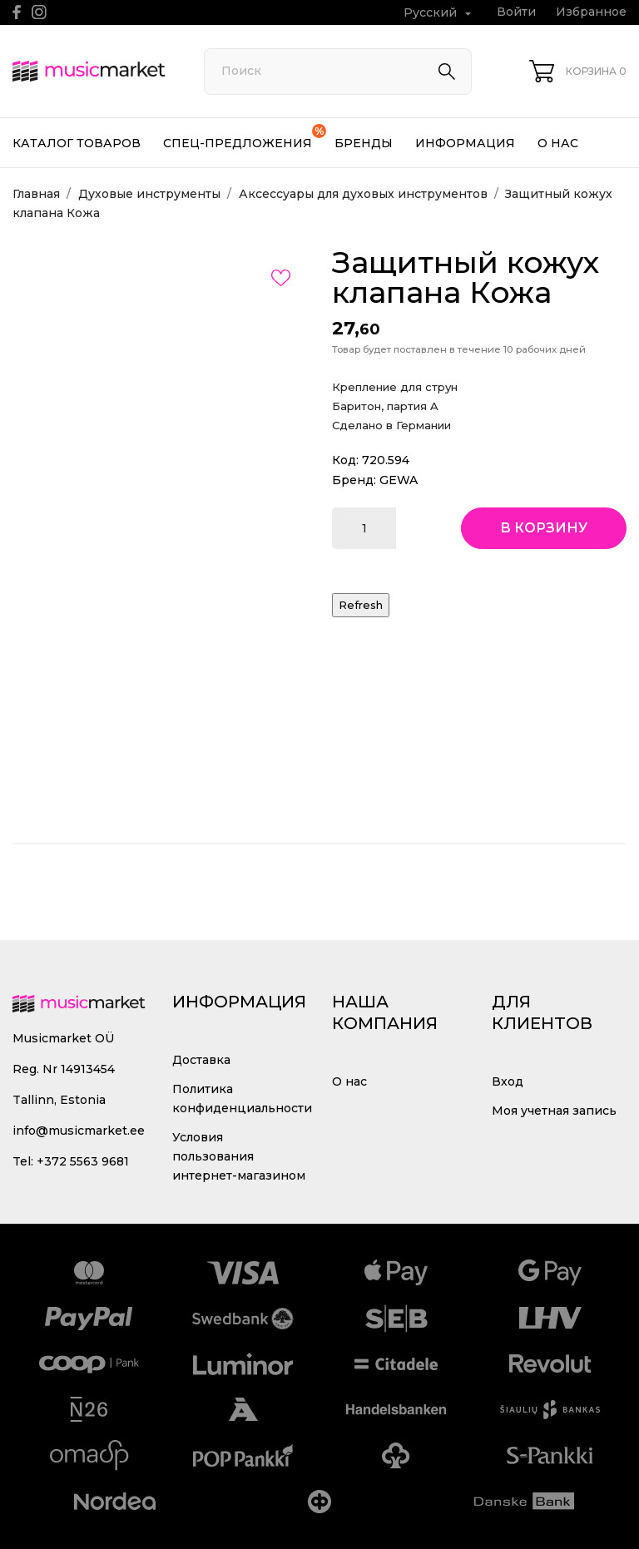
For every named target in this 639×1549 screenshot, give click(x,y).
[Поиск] (338, 71)
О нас (557, 143)
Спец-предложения (244, 137)
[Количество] (364, 528)
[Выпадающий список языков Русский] (439, 12)
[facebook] (17, 12)
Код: (345, 460)
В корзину (543, 528)
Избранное (591, 11)
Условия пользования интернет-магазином (238, 1156)
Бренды (363, 143)
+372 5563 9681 (83, 1161)
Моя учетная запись (554, 1110)
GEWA (398, 480)
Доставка (201, 1059)
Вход (507, 1081)
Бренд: (354, 480)
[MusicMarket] (89, 71)
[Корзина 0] (578, 71)
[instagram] (39, 12)
